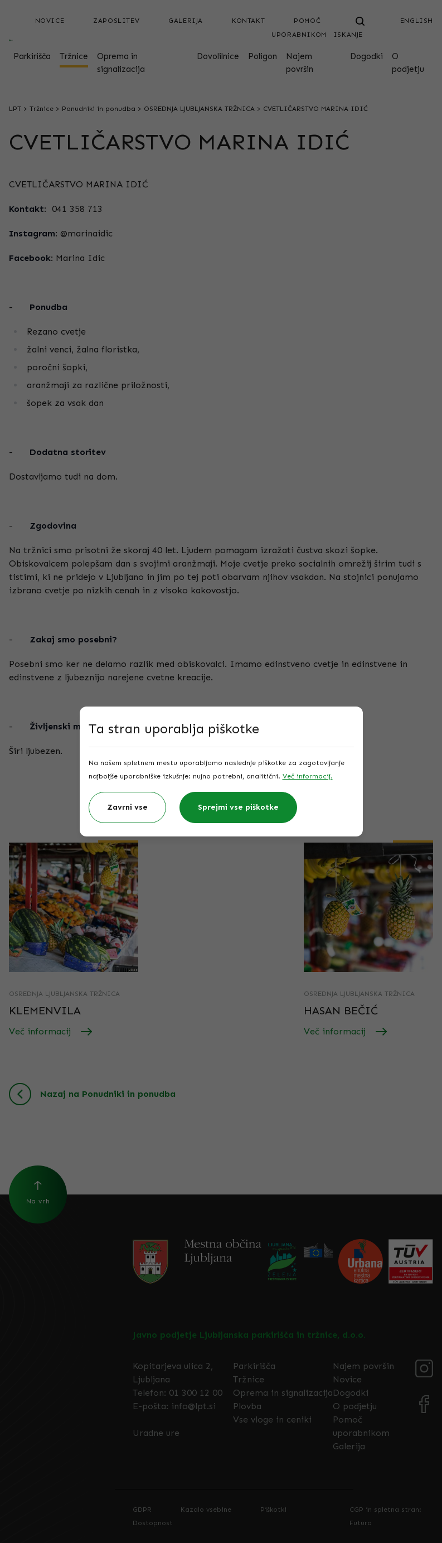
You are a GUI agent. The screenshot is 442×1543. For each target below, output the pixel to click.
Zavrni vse (127, 807)
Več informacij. (308, 776)
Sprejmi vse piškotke (238, 807)
